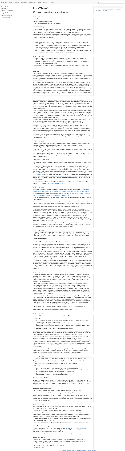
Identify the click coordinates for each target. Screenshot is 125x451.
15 (68, 428)
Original (41, 16)
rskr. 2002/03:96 (37, 195)
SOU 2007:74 (71, 262)
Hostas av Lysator (92, 450)
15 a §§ (73, 428)
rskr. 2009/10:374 (79, 176)
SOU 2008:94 (60, 214)
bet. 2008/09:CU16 (44, 191)
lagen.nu (4, 2)
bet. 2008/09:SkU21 (74, 191)
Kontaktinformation (82, 450)
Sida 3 (34, 98)
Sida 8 (34, 313)
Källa (106, 10)
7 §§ (69, 430)
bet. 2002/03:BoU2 (86, 193)
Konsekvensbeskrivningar (7, 15)
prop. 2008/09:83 (63, 191)
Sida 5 (34, 187)
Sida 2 (34, 56)
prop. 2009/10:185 (60, 176)
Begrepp (45, 2)
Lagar (10, 2)
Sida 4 (34, 141)
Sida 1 (34, 16)
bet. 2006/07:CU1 (52, 183)
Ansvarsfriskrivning (71, 450)
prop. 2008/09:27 (46, 195)
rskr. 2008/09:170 (54, 191)
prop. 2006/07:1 (43, 183)
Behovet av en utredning (7, 10)
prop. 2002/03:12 (76, 193)
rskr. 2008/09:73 (65, 195)
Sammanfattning (5, 6)
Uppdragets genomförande (7, 13)
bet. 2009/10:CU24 (70, 176)
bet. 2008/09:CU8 (55, 195)
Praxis (39, 2)
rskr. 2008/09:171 (83, 191)
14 (66, 428)
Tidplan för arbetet (5, 17)
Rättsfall (17, 2)
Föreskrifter (32, 2)
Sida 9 (34, 356)
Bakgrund (3, 8)
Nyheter (52, 2)
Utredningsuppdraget (6, 12)
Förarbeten (24, 2)
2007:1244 (80, 430)
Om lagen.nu (62, 450)
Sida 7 (34, 272)
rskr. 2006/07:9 (61, 183)
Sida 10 (34, 404)
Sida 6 (34, 230)
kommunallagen (38, 174)
